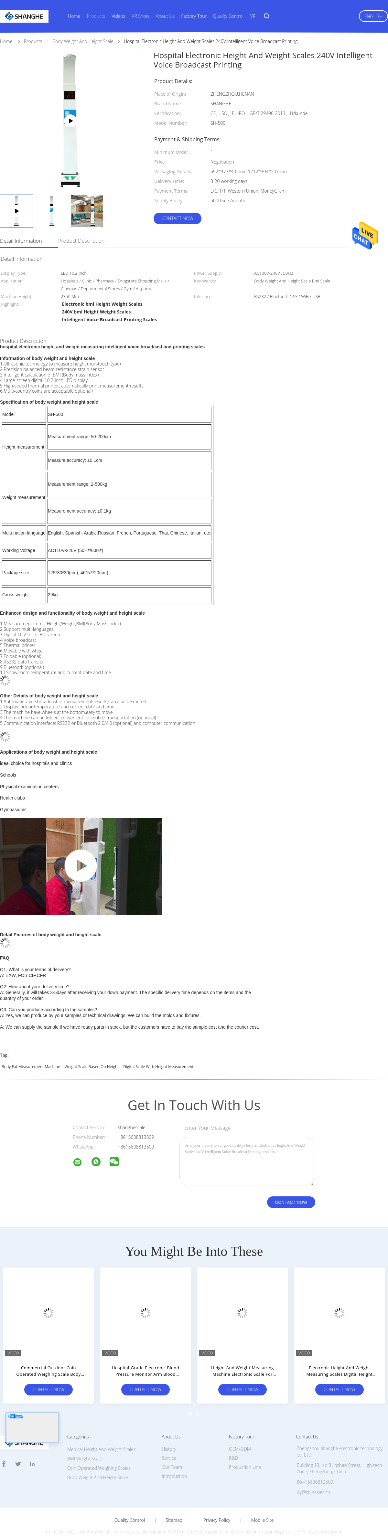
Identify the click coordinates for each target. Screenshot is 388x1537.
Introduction (174, 1463)
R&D (233, 1445)
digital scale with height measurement (158, 1054)
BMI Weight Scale (84, 1446)
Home (74, 16)
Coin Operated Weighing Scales (99, 1455)
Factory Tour (194, 16)
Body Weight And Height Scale (97, 1465)
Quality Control (228, 16)
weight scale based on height (92, 1054)
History (169, 1436)
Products (96, 16)
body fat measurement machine (31, 1054)
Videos (118, 16)
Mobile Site (262, 1507)
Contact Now (177, 218)
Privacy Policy (216, 1507)
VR (252, 16)
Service (169, 1445)
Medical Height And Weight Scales (101, 1437)
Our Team (172, 1454)
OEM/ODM (240, 1436)
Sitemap (174, 1507)
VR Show (140, 16)
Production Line (245, 1454)
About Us (165, 16)
